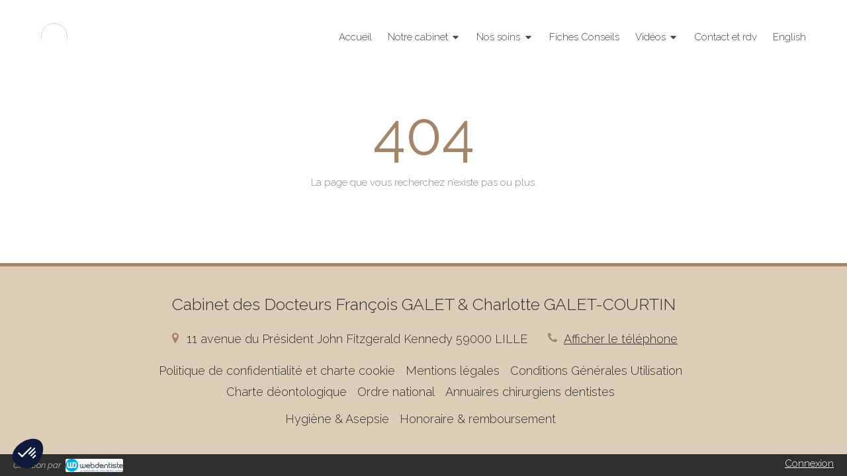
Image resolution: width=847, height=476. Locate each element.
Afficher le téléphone (621, 339)
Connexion (809, 463)
